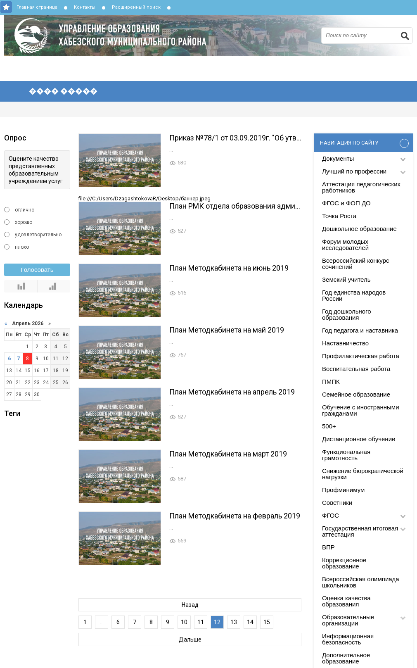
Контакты (84, 7)
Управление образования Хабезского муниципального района (210, 35)
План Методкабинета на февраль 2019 (234, 515)
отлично (24, 210)
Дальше (190, 639)
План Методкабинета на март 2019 (228, 453)
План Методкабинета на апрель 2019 (232, 391)
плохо (22, 247)
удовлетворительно (38, 235)
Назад (190, 604)
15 (266, 622)
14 (250, 622)
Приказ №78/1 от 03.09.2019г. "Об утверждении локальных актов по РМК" (235, 137)
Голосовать (37, 269)
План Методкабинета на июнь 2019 (229, 268)
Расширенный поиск (136, 7)
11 (200, 622)
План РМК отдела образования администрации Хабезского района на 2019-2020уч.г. (235, 206)
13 (233, 622)
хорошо (23, 222)
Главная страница (37, 7)
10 (184, 622)
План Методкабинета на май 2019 (226, 330)
